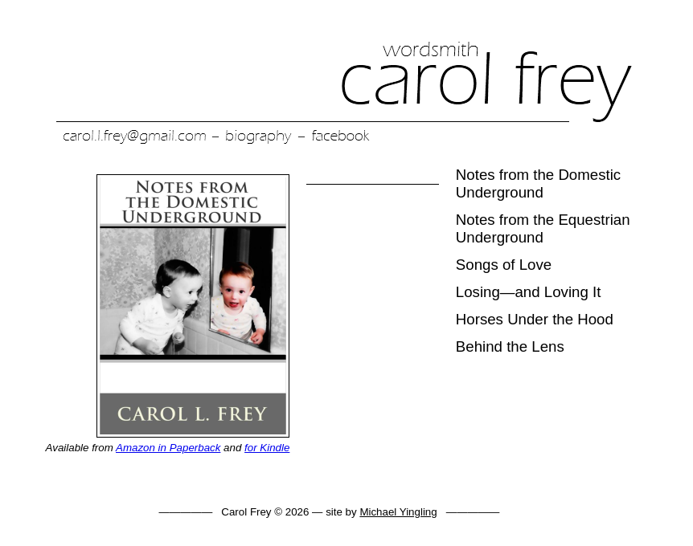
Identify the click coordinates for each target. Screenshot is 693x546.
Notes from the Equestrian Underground (543, 228)
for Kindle (266, 448)
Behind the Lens (510, 346)
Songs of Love (504, 264)
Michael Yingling (398, 512)
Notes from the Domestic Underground (538, 183)
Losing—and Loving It (528, 291)
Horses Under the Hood (534, 319)
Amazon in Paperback (168, 448)
